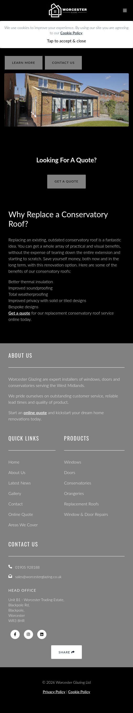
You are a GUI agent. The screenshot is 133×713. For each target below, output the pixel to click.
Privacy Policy (54, 691)
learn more (23, 63)
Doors (69, 472)
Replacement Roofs (81, 503)
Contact (15, 503)
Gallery (14, 493)
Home (13, 461)
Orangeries (74, 493)
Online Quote (20, 514)
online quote (35, 412)
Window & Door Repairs (86, 514)
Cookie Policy (71, 33)
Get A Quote (66, 181)
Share (66, 652)
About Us (16, 472)
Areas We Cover (23, 524)
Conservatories (77, 482)
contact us (63, 63)
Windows (72, 461)
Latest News (19, 482)
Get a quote (19, 312)
